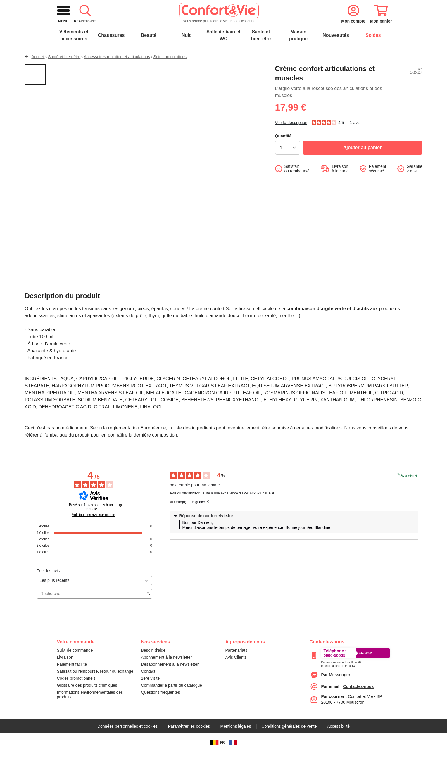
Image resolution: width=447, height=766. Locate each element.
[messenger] (339, 688)
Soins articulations (170, 70)
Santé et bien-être (261, 49)
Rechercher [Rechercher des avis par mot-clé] (91, 608)
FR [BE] (216, 756)
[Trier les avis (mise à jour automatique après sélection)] (94, 594)
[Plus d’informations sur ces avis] (120, 519)
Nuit (186, 49)
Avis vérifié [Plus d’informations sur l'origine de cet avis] (409, 488)
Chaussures (111, 49)
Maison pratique (298, 49)
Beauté (148, 49)
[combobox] (222, 24)
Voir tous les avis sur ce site (93, 529)
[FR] (233, 756)
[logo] (98, 24)
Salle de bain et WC (223, 49)
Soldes (373, 49)
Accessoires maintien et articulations (117, 70)
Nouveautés (335, 49)
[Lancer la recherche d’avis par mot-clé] (148, 608)
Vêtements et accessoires (74, 49)
